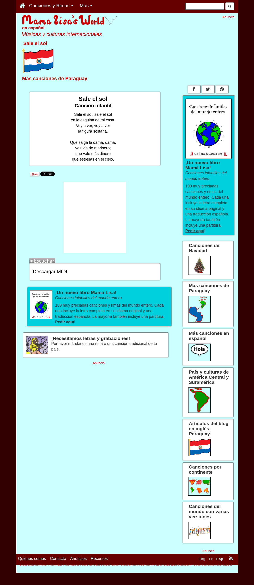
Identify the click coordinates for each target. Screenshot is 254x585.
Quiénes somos (32, 574)
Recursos (99, 574)
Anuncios (78, 574)
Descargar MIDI (50, 271)
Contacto (58, 574)
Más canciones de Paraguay (54, 78)
